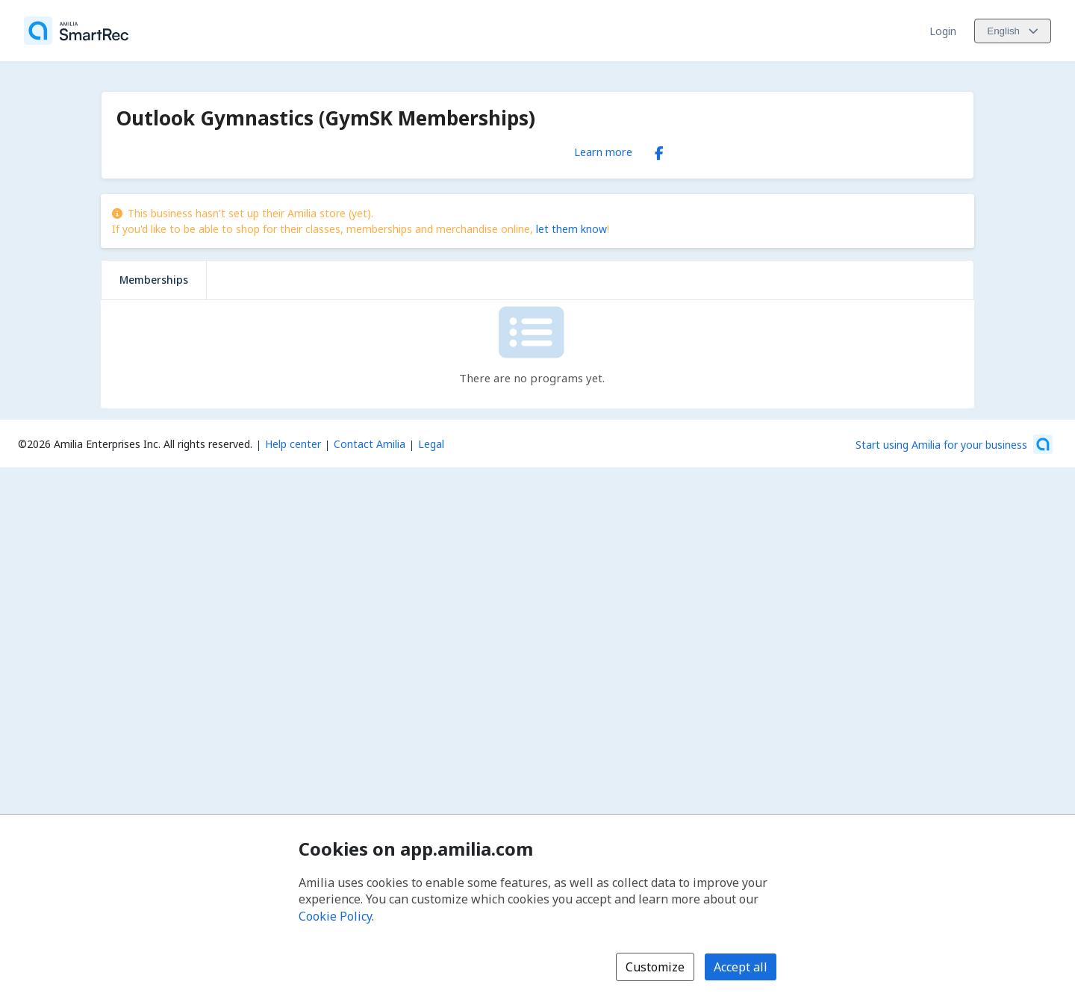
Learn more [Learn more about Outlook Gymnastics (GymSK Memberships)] (603, 151)
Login (942, 31)
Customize (655, 967)
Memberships (153, 280)
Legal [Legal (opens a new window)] (431, 444)
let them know (571, 229)
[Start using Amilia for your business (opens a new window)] (954, 444)
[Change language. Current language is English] (1012, 31)
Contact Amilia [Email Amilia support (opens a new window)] (369, 444)
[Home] (76, 30)
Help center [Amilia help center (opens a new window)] (293, 444)
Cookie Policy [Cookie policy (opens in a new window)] (335, 916)
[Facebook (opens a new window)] (659, 150)
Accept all (740, 967)
